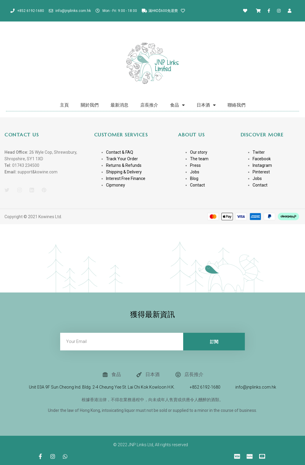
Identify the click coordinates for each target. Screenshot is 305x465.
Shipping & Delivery (124, 172)
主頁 (64, 105)
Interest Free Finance (125, 178)
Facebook (262, 158)
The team (199, 158)
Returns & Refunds (123, 165)
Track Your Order (122, 158)
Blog (194, 178)
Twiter (259, 152)
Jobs (194, 172)
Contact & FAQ (119, 152)
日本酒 (206, 105)
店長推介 (149, 105)
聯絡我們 (236, 105)
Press (195, 165)
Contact (197, 185)
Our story (198, 152)
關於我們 (90, 105)
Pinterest (261, 172)
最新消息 (119, 105)
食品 (177, 105)
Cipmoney (115, 185)
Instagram (262, 165)
